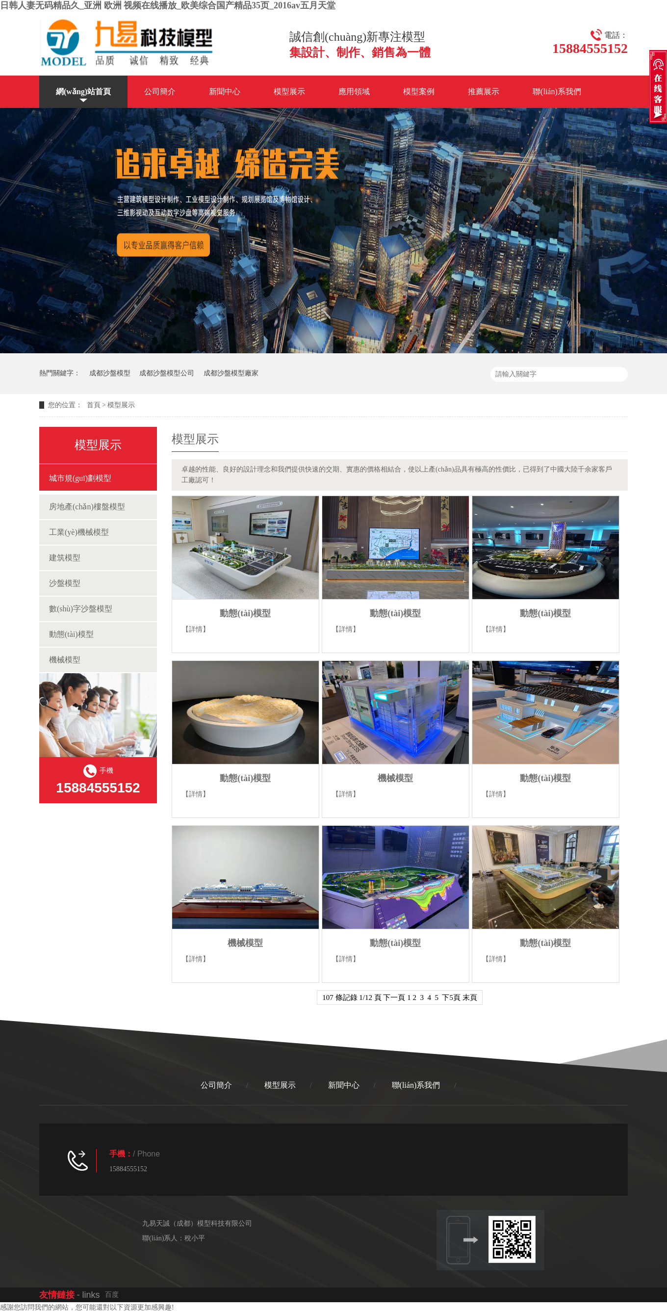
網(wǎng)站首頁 (83, 91)
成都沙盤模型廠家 (231, 373)
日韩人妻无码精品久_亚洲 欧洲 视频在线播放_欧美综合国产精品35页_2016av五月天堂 (167, 5)
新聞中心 (224, 91)
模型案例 (419, 91)
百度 (112, 1294)
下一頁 (394, 997)
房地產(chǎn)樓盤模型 (87, 506)
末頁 (469, 997)
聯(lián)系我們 (557, 91)
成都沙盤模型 (109, 373)
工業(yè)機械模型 (79, 532)
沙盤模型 (64, 583)
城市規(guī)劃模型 (80, 478)
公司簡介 (160, 91)
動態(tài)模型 (71, 634)
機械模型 (64, 660)
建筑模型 (64, 557)
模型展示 (289, 91)
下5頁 (451, 997)
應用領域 (354, 91)
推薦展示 (483, 91)
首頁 (94, 405)
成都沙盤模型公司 (166, 373)
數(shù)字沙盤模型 (80, 608)
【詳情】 (195, 629)
